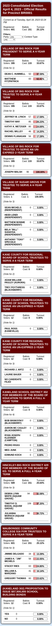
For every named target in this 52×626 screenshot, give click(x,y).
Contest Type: (31, 37)
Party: (6, 37)
